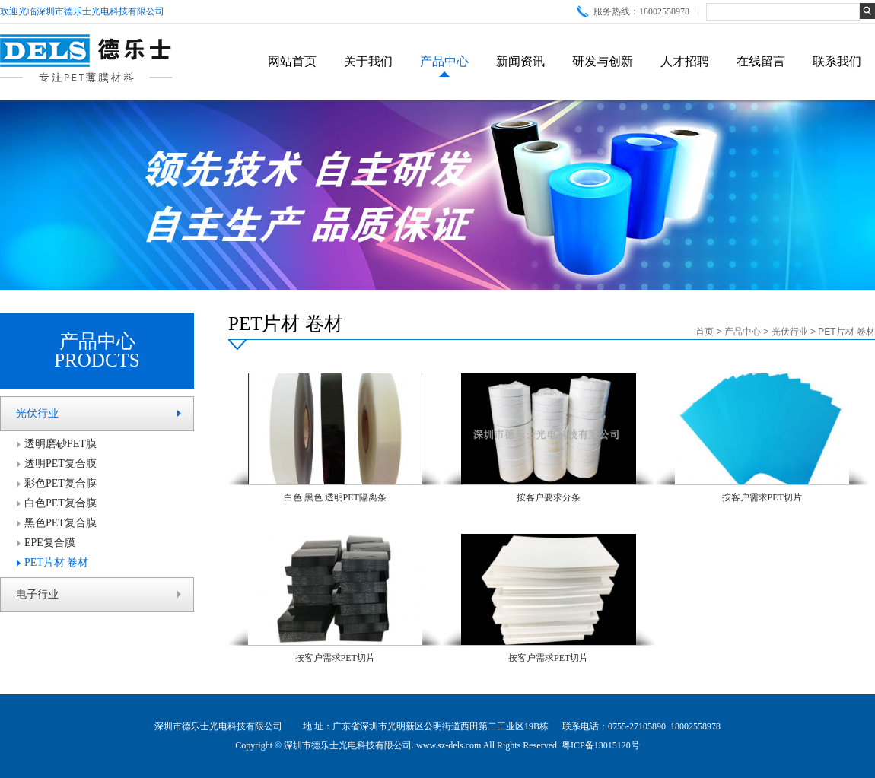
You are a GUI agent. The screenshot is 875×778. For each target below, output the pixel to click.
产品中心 (444, 61)
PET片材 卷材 (56, 562)
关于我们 (368, 61)
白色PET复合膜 (60, 503)
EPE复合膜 (49, 542)
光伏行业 (37, 413)
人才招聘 (684, 61)
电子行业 (37, 594)
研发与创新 (602, 61)
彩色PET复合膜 (60, 483)
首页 (704, 331)
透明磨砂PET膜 (60, 443)
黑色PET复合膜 (60, 523)
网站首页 (292, 61)
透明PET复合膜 (60, 463)
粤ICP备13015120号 (601, 745)
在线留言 (761, 61)
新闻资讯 (520, 61)
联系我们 (837, 61)
